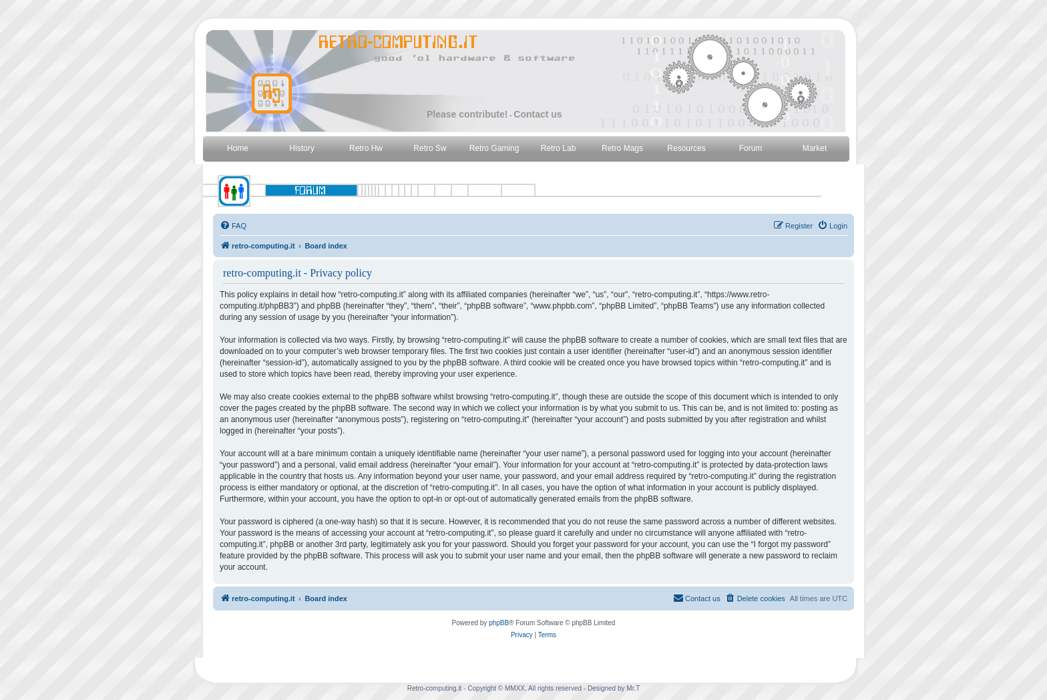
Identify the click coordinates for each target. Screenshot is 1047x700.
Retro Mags (622, 148)
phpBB (499, 623)
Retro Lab (558, 148)
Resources (686, 148)
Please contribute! (467, 114)
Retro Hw (366, 148)
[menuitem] (233, 226)
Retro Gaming (494, 148)
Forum (751, 148)
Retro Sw (429, 148)
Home (237, 148)
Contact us (537, 114)
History (301, 148)
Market (815, 148)
